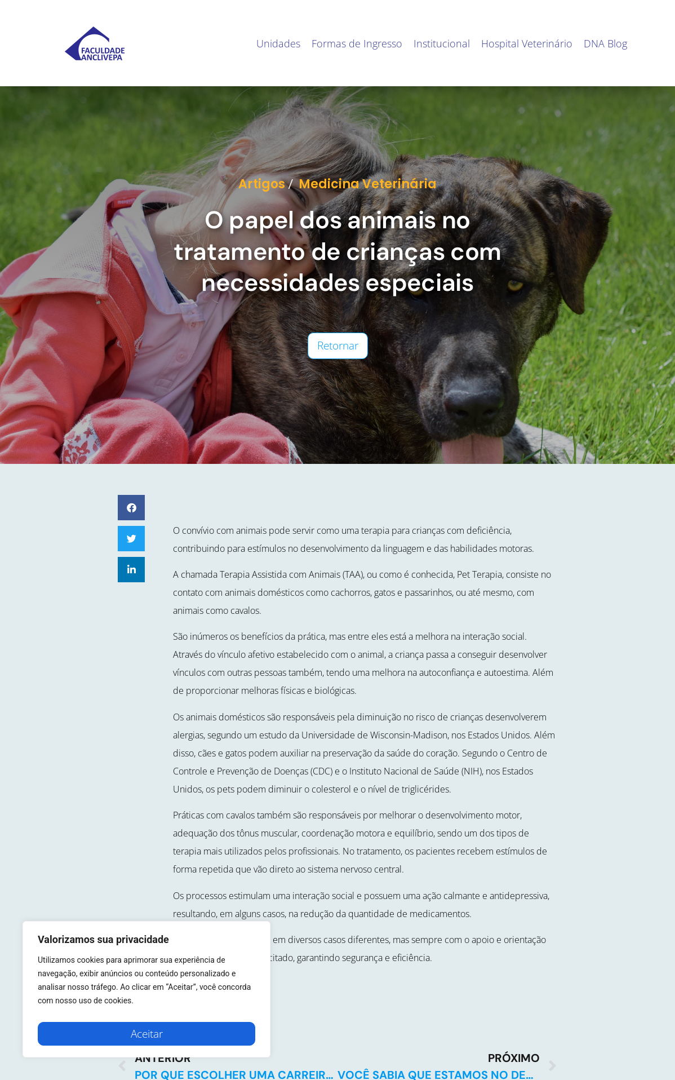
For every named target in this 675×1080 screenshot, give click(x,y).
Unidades (278, 43)
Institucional (442, 43)
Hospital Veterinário (526, 43)
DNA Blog (605, 43)
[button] (131, 507)
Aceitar (147, 1033)
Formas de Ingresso (357, 43)
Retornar (337, 345)
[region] (146, 992)
